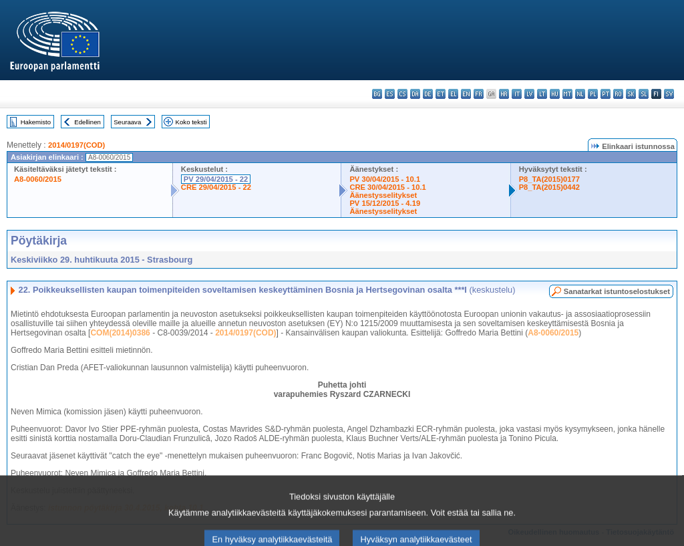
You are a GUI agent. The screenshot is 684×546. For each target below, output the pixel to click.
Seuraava (127, 122)
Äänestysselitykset (383, 195)
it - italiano (517, 94)
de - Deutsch (428, 94)
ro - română (618, 94)
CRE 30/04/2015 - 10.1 (387, 187)
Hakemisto (36, 122)
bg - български (377, 94)
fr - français (479, 94)
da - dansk (415, 94)
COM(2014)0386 (120, 332)
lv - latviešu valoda (529, 94)
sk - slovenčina (631, 94)
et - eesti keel (441, 94)
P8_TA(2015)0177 (549, 179)
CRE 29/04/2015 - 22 (216, 187)
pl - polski (593, 94)
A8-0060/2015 (37, 179)
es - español (390, 94)
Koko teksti (191, 122)
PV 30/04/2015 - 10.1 (384, 179)
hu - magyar (555, 94)
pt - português (606, 94)
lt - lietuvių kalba (542, 94)
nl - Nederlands (580, 94)
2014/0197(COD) (76, 145)
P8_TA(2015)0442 (549, 187)
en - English (466, 94)
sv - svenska (669, 94)
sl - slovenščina (644, 94)
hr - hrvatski (504, 94)
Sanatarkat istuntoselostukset (617, 291)
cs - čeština (402, 94)
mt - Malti (567, 94)
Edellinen (87, 122)
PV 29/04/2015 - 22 (216, 179)
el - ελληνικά (453, 94)
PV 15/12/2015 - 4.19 (384, 203)
